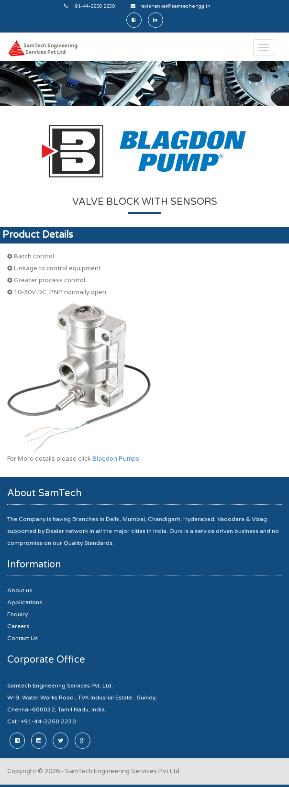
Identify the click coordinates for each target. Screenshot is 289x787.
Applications (24, 602)
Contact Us (22, 638)
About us (19, 590)
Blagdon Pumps (115, 459)
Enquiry (17, 614)
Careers (18, 626)
